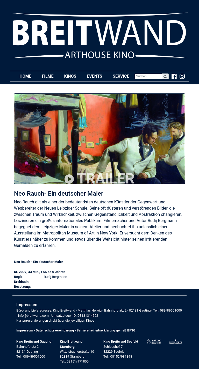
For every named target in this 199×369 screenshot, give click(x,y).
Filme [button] (50, 76)
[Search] (148, 76)
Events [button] (97, 76)
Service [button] (123, 76)
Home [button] (28, 76)
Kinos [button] (72, 76)
